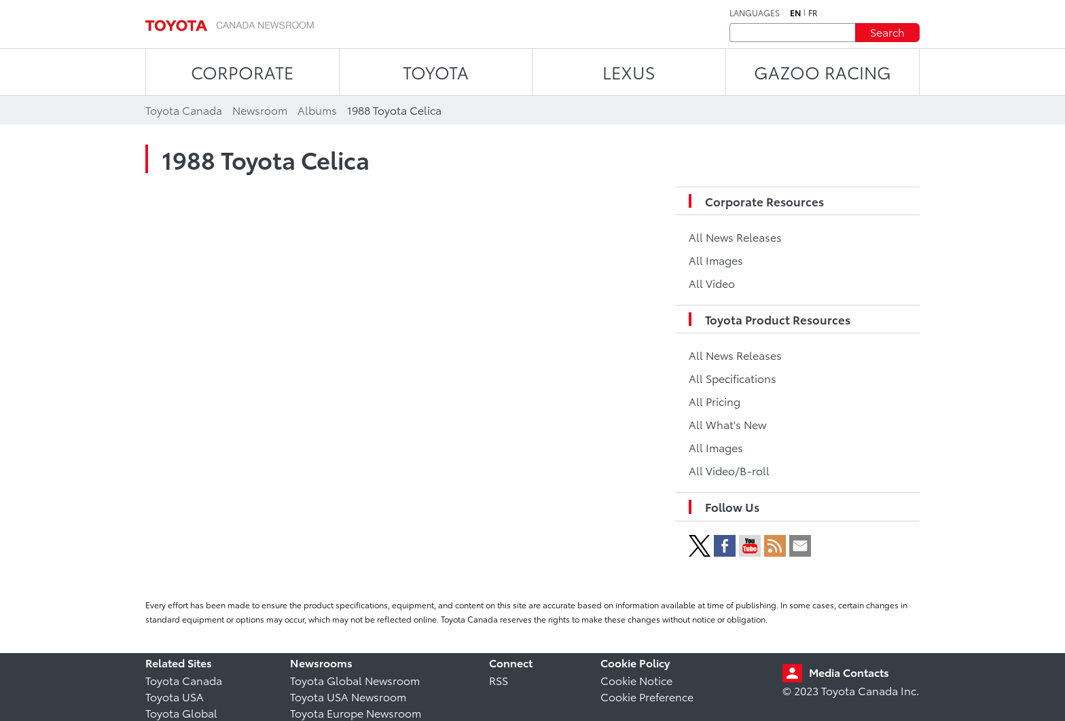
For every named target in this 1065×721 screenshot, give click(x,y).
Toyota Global (181, 712)
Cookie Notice (636, 680)
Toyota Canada (183, 680)
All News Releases (735, 236)
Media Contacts (849, 672)
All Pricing (714, 401)
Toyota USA (174, 696)
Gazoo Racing (822, 72)
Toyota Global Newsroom (355, 680)
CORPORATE (242, 72)
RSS (498, 680)
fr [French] (813, 13)
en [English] (795, 13)
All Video (712, 283)
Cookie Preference (646, 696)
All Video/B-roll (729, 470)
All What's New (727, 424)
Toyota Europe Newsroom (355, 712)
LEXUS (628, 72)
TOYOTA (436, 72)
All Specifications (732, 378)
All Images (716, 259)
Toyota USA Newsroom (348, 696)
